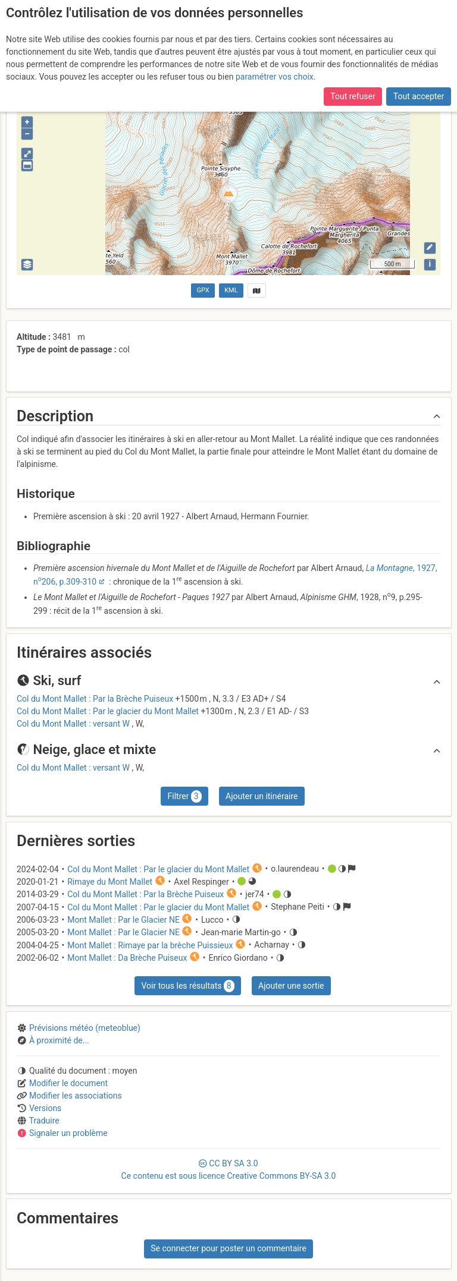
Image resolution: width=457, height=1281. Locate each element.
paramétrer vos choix (275, 76)
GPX (203, 290)
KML (230, 290)
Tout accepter (419, 96)
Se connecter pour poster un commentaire (228, 1248)
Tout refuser (352, 96)
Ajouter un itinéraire (262, 796)
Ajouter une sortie (291, 985)
